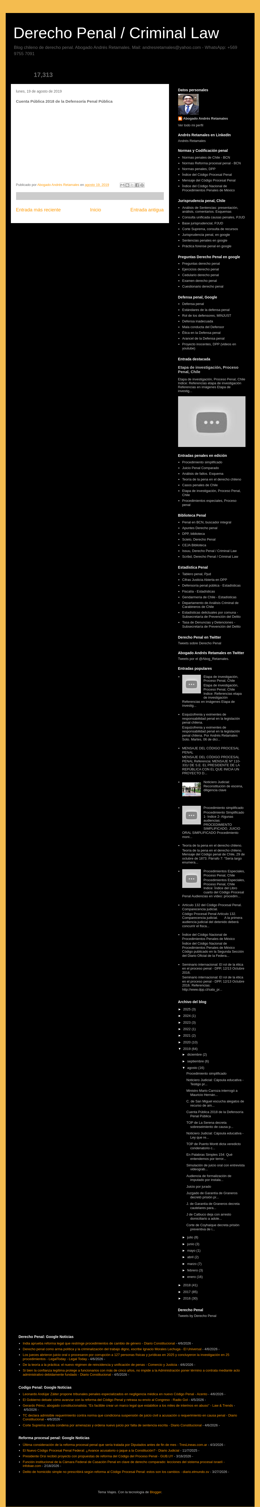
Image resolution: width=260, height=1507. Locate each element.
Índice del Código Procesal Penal (207, 175)
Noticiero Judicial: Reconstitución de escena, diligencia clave (223, 786)
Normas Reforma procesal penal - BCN (211, 163)
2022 (187, 1029)
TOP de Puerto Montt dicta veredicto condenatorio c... (213, 1146)
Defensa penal (193, 304)
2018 (187, 1285)
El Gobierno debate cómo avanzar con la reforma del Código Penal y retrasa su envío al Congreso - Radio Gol (105, 1400)
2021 (187, 1035)
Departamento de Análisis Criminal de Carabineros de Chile (210, 605)
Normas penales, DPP (199, 169)
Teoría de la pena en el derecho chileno (211, 479)
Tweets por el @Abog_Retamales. (203, 659)
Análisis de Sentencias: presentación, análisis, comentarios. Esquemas (210, 210)
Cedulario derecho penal (200, 275)
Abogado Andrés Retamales (205, 118)
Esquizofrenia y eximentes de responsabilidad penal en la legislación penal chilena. (211, 718)
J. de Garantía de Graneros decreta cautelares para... (213, 1206)
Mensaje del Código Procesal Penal (209, 180)
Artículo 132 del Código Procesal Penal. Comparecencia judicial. (212, 907)
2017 (187, 1292)
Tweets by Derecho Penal (197, 1316)
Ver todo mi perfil (190, 125)
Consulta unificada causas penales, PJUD (213, 217)
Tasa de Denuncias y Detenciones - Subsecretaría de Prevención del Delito (211, 624)
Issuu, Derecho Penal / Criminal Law (209, 551)
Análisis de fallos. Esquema (202, 474)
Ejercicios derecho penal (200, 269)
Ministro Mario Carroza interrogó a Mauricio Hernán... (211, 1093)
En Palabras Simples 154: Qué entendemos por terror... (209, 1157)
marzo (192, 1264)
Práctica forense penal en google (206, 246)
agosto (192, 1068)
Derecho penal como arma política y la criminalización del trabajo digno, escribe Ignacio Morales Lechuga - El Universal (112, 1349)
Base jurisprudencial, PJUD (202, 223)
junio (191, 1244)
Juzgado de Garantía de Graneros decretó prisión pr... (211, 1195)
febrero (193, 1270)
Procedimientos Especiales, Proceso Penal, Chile (224, 873)
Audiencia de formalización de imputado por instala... (208, 1178)
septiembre (196, 1061)
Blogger (155, 1492)
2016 (187, 1298)
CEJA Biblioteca (194, 545)
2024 (187, 1016)
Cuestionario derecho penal (202, 286)
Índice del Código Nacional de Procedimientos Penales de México (208, 188)
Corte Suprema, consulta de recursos (210, 229)
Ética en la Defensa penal (201, 333)
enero (192, 1277)
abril (190, 1257)
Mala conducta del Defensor (203, 327)
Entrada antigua (147, 209)
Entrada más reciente (38, 209)
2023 (187, 1022)
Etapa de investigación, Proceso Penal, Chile (220, 679)
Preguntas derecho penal (201, 263)
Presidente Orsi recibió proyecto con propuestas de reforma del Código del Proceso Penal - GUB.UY (98, 1456)
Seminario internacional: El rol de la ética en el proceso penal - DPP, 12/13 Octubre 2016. (213, 969)
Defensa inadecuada (197, 321)
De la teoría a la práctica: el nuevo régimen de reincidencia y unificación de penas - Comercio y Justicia (100, 1365)
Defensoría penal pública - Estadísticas (211, 585)
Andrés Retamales (192, 141)
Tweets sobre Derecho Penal (199, 643)
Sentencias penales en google (204, 240)
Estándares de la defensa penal (206, 310)
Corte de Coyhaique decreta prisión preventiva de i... (213, 1227)
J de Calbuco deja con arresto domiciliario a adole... (208, 1216)
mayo (191, 1250)
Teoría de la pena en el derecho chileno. (212, 845)
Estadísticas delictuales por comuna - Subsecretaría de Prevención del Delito (211, 614)
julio (190, 1237)
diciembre (195, 1054)
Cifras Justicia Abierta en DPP (204, 580)
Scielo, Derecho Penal (199, 539)
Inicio (95, 209)
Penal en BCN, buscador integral (206, 522)
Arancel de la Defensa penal (203, 338)
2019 (187, 1049)
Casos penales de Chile (200, 485)
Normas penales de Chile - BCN (206, 157)
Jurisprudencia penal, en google (206, 235)
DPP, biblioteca (193, 534)
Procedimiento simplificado (202, 462)
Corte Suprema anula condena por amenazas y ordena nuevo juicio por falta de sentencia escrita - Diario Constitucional (112, 1425)
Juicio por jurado (198, 1186)
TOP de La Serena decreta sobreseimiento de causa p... (209, 1125)
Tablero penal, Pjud (196, 574)
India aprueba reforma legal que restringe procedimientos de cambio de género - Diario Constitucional (99, 1343)
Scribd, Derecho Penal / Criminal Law (210, 556)
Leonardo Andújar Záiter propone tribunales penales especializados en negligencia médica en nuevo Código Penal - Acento (115, 1394)
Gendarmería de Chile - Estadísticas (209, 597)
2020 (187, 1042)
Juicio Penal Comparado (200, 468)
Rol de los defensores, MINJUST (206, 315)
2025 (187, 1009)
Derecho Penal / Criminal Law (116, 33)
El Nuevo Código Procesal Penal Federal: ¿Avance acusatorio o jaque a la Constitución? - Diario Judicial (101, 1450)
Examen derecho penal (199, 281)
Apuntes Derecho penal (199, 528)
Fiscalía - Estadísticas (198, 591)
